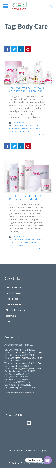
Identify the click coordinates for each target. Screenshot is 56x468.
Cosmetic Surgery (14, 293)
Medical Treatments (15, 310)
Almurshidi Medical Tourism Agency (32, 450)
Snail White (27, 131)
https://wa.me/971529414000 (28, 352)
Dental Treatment (14, 304)
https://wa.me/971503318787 (28, 358)
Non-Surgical (12, 299)
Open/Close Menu (6, 6)
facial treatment (15, 131)
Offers (9, 321)
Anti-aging (18, 126)
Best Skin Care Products (31, 126)
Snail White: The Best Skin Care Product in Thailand (26, 89)
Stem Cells (11, 316)
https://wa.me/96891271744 (28, 363)
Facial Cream (35, 128)
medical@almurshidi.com (22, 393)
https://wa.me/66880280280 (28, 368)
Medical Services (20, 123)
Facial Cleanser (23, 128)
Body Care (13, 128)
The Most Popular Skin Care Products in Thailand (27, 197)
